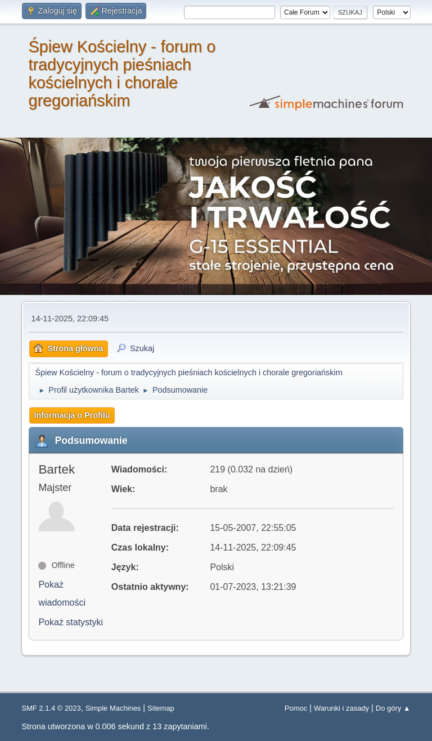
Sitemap (160, 708)
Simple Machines (113, 708)
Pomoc (296, 708)
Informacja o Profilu (72, 415)
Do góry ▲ (393, 708)
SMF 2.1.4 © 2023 (50, 708)
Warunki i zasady (341, 708)
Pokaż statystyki (70, 622)
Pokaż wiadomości (62, 593)
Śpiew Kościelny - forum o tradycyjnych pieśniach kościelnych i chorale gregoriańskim (121, 74)
